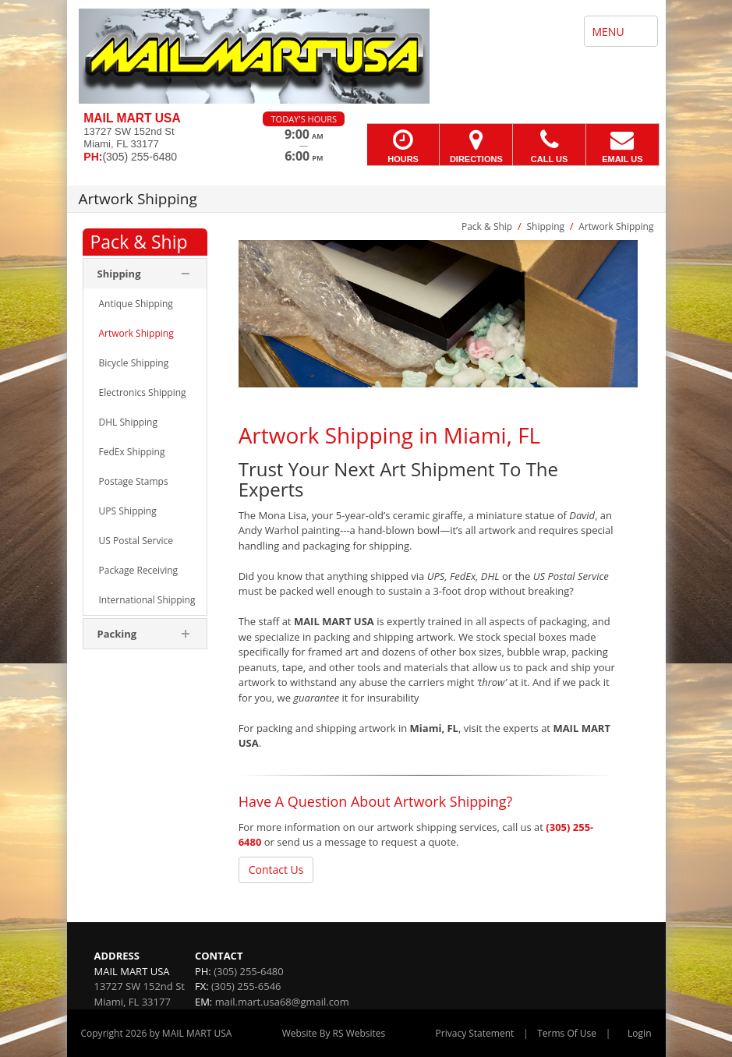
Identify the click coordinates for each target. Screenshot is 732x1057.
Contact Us (276, 869)
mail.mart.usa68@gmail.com (282, 1002)
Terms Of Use (566, 1033)
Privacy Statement (475, 1033)
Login (639, 1033)
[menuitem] (145, 304)
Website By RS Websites (334, 1033)
